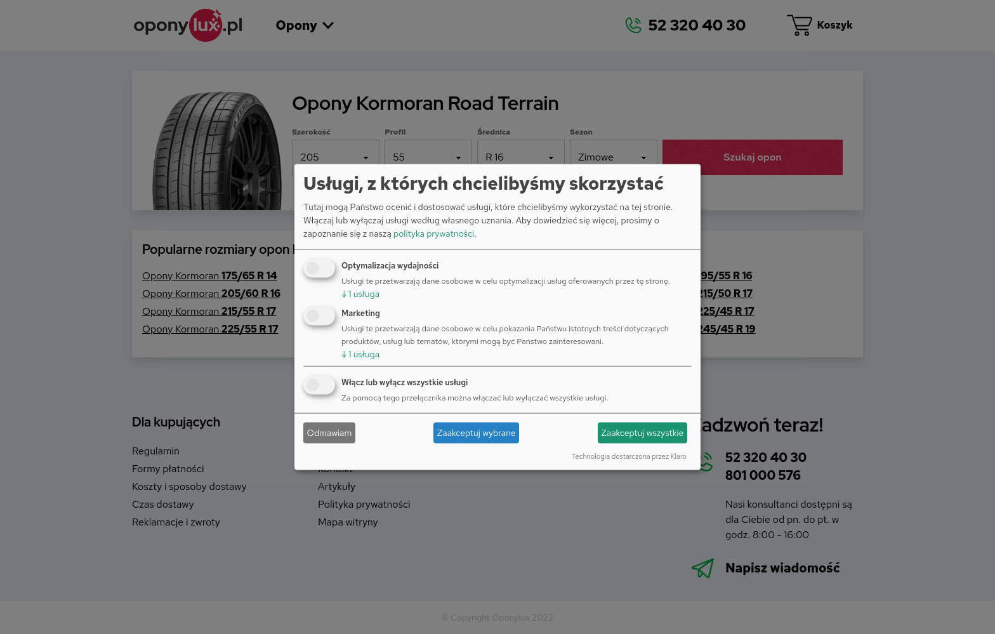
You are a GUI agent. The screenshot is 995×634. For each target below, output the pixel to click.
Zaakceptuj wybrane (476, 433)
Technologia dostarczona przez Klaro (629, 455)
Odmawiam (329, 433)
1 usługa (360, 293)
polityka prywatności (433, 233)
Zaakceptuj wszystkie (642, 433)
